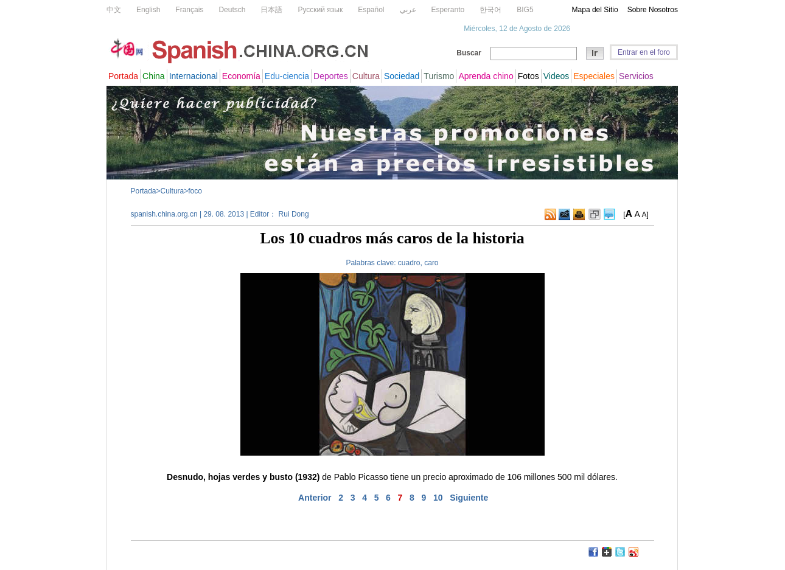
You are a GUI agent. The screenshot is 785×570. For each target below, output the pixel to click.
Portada (143, 191)
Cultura (172, 191)
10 (438, 497)
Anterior (314, 497)
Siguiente (469, 497)
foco (195, 191)
